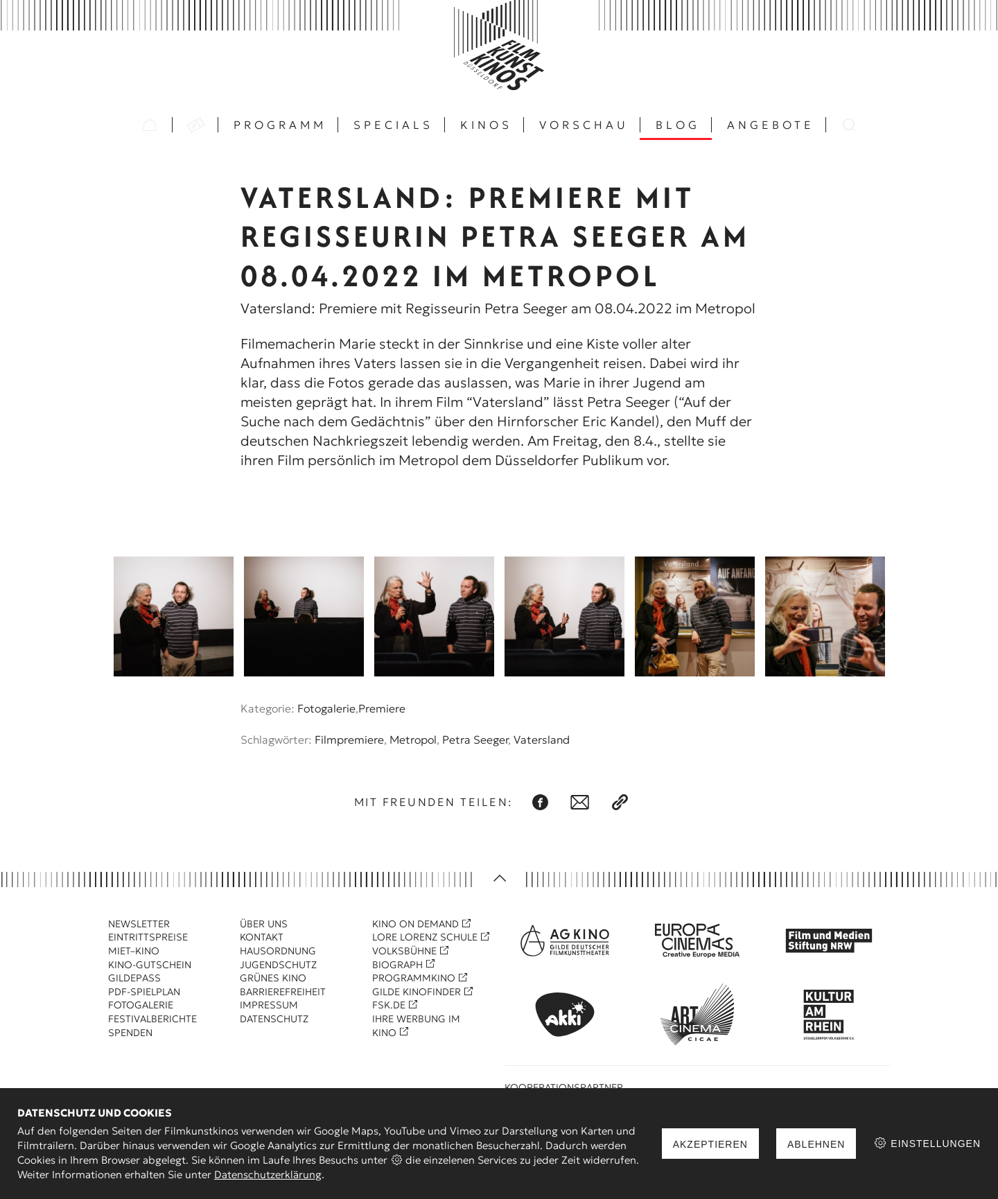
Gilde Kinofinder (416, 992)
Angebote (770, 125)
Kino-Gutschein (149, 965)
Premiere (381, 708)
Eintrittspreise (148, 937)
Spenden (130, 1032)
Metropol (413, 739)
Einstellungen (927, 1143)
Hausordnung (278, 951)
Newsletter (139, 924)
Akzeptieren (710, 1144)
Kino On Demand (415, 924)
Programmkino (413, 978)
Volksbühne (404, 951)
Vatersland (542, 739)
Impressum (269, 1005)
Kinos (486, 125)
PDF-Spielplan (144, 992)
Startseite (149, 125)
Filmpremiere (349, 739)
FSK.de (388, 1005)
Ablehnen (816, 1144)
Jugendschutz (278, 965)
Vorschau (584, 125)
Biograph (397, 965)
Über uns (264, 924)
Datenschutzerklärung (268, 1174)
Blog (678, 125)
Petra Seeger (475, 739)
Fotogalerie (326, 708)
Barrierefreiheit (283, 992)
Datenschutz (274, 1019)
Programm (280, 125)
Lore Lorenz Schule (425, 937)
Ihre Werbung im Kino (416, 1026)
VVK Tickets (195, 125)
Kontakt (261, 937)
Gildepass (134, 978)
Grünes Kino (273, 978)
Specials (393, 125)
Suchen (849, 125)
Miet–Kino (133, 951)
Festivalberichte (152, 1019)
